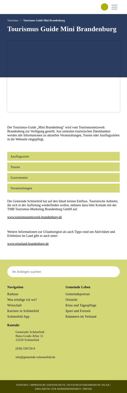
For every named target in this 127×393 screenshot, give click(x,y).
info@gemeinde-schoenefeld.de (35, 357)
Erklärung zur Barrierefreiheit (58, 389)
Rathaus (12, 294)
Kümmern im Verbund (80, 316)
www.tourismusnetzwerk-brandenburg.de (34, 217)
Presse (87, 389)
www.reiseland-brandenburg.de (28, 243)
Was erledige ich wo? (22, 299)
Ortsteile (71, 299)
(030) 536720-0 (25, 348)
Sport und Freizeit (78, 311)
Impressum (37, 385)
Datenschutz (56, 385)
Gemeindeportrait (77, 294)
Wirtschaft (14, 305)
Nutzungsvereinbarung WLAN (88, 385)
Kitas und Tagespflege (80, 305)
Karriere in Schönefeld (23, 311)
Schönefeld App (18, 316)
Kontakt (22, 385)
